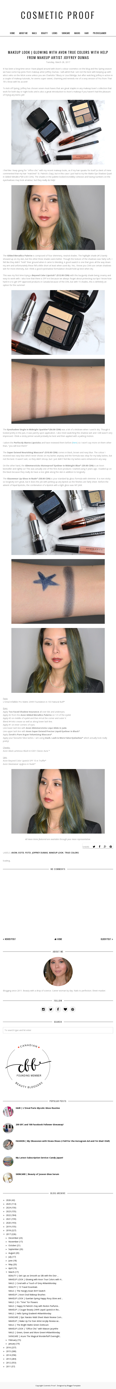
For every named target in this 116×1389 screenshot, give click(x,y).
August (11, 1253)
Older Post (106, 939)
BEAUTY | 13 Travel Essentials (22, 1287)
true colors (72, 852)
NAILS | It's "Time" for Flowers (23, 1302)
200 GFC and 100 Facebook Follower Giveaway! (39, 1124)
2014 (8, 1355)
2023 (8, 1211)
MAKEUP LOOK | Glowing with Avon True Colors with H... (35, 1279)
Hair (86, 33)
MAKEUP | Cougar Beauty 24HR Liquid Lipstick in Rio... (34, 1309)
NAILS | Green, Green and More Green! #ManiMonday (34, 1332)
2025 (8, 1204)
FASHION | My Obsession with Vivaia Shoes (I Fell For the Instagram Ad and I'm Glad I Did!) (63, 1141)
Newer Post (10, 939)
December (13, 1238)
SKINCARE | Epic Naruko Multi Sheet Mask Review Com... (35, 1317)
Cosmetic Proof (58, 14)
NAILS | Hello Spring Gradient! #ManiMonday (29, 1313)
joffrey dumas (40, 852)
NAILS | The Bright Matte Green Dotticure (28, 1324)
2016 (8, 1347)
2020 (8, 1222)
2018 (8, 1230)
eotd (21, 852)
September (13, 1249)
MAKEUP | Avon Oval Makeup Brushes (26, 1294)
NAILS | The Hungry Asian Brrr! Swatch (26, 1290)
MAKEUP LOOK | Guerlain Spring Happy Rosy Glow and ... (35, 1298)
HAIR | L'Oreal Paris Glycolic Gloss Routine (38, 1108)
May (10, 1264)
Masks (77, 33)
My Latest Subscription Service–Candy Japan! (39, 1157)
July (10, 1256)
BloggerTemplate (74, 1385)
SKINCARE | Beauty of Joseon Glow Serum (37, 1174)
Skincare (66, 33)
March (11, 1272)
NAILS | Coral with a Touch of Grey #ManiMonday (32, 1283)
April (10, 1268)
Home (12, 33)
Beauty (44, 33)
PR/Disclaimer (99, 33)
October (12, 1245)
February (12, 1340)
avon (14, 852)
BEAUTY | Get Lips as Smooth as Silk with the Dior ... (33, 1275)
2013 (8, 1358)
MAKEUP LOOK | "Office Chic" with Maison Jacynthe (33, 1328)
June (10, 1260)
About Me (23, 33)
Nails (34, 33)
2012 (8, 1362)
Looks (54, 33)
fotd (28, 852)
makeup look (56, 852)
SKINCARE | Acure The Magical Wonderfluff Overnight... (34, 1336)
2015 (8, 1351)
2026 (8, 1200)
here (75, 442)
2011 (8, 1366)
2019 (8, 1226)
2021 (8, 1219)
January (11, 1343)
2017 (8, 1234)
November (13, 1241)
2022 (8, 1215)
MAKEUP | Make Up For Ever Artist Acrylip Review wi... (34, 1321)
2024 (8, 1207)
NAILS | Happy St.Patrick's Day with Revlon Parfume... (33, 1306)
